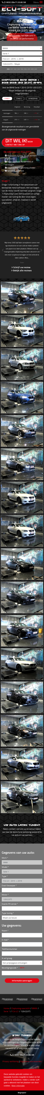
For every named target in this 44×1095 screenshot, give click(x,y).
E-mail (5, 939)
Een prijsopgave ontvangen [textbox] (15, 962)
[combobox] (22, 48)
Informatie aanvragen (22, 980)
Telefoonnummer (9, 949)
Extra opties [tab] (33, 98)
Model (4, 867)
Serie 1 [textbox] (6, 53)
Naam (4, 930)
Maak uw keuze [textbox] (10, 917)
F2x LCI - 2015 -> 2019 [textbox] (13, 58)
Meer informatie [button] (18, 1086)
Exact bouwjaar (8, 885)
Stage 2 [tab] (19, 98)
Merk (4, 857)
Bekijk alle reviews (21, 270)
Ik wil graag (7, 958)
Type (4, 876)
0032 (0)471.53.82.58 (14, 2)
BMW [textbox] (5, 48)
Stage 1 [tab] (7, 98)
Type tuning (7, 913)
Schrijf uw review (20, 267)
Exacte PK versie (9, 903)
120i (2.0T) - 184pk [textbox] (11, 64)
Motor (4, 894)
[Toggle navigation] (41, 2)
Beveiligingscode (9, 967)
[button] (3, 36)
